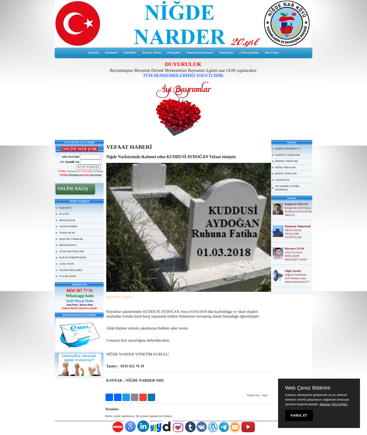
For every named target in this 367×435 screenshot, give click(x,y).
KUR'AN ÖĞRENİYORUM (72, 257)
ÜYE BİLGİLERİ (67, 276)
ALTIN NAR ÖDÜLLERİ (71, 251)
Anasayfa (93, 52)
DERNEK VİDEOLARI (286, 161)
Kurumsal (111, 52)
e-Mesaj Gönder (249, 52)
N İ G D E (64, 214)
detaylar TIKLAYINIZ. (333, 404)
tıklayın (167, 416)
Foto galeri (173, 52)
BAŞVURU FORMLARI (71, 239)
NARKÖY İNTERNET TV (288, 148)
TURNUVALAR (67, 232)
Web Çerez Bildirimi (307, 388)
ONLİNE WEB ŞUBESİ (70, 270)
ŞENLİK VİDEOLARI (286, 173)
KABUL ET (299, 415)
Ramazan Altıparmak (298, 226)
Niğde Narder (293, 271)
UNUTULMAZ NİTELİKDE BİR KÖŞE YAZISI (296, 256)
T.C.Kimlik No (69, 162)
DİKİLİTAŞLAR (67, 220)
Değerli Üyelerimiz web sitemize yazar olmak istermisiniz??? (297, 278)
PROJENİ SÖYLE (68, 245)
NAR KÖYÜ (65, 208)
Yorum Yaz (253, 395)
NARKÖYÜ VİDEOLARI (287, 155)
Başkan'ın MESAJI (296, 204)
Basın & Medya (152, 52)
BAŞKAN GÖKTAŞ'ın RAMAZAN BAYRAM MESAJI (298, 211)
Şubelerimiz (226, 52)
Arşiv (264, 395)
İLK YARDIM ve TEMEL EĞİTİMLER (287, 188)
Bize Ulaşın (272, 52)
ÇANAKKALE (282, 180)
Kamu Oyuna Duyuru (200, 52)
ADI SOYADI (69, 156)
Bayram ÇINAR (295, 248)
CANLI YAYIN (66, 264)
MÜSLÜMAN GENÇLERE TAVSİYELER (293, 234)
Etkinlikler (129, 52)
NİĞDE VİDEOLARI (285, 167)
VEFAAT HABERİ (68, 226)
